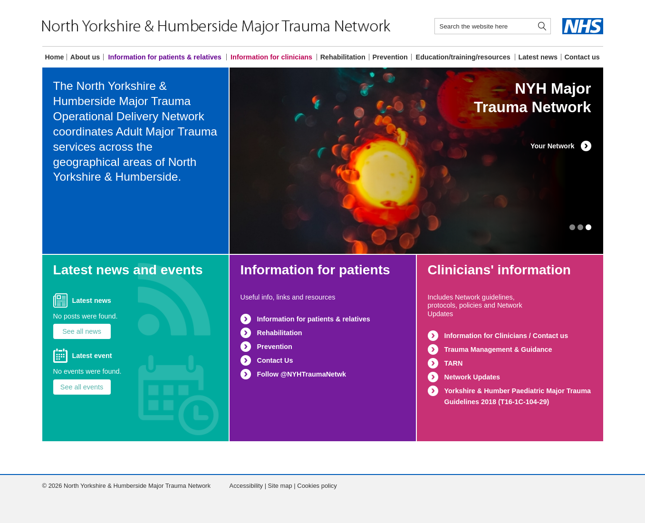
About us (85, 57)
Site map (280, 485)
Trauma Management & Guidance (498, 349)
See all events (81, 387)
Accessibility (246, 485)
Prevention (389, 57)
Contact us (581, 57)
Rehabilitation (343, 57)
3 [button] (572, 227)
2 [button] (580, 227)
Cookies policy (317, 485)
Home (54, 57)
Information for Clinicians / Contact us (506, 335)
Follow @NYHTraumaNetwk (302, 374)
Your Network (552, 146)
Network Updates (472, 377)
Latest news (538, 57)
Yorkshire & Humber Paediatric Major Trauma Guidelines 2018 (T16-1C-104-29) (517, 396)
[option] (416, 161)
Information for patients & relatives (164, 57)
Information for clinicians (271, 57)
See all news (81, 331)
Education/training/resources (463, 57)
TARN (453, 363)
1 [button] (588, 227)
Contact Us (275, 360)
